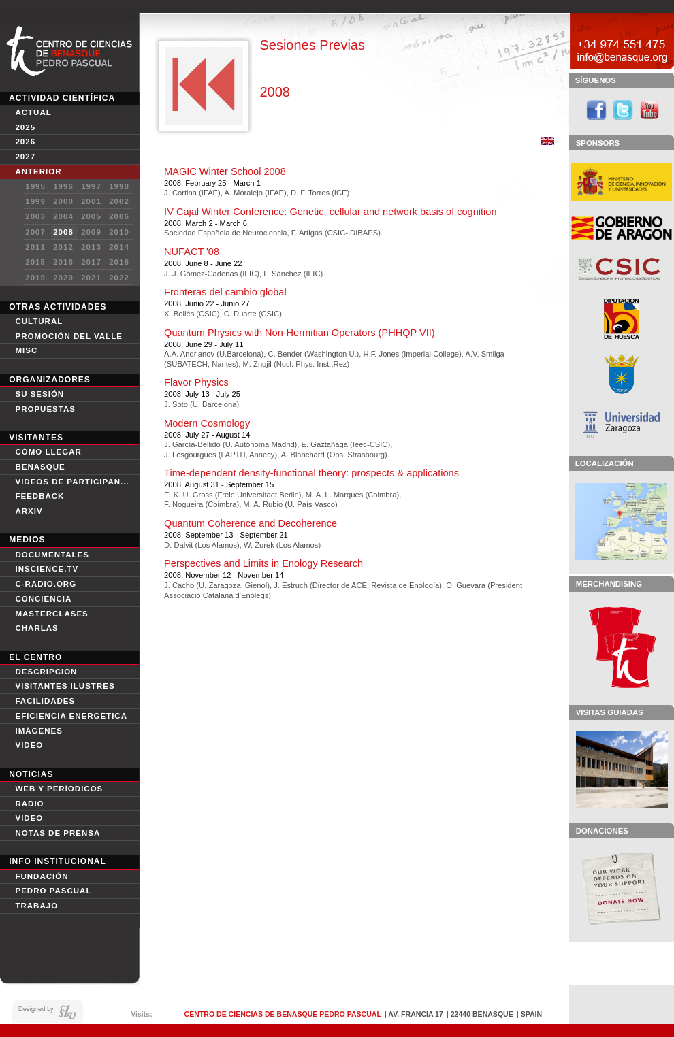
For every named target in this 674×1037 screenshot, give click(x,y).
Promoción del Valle (68, 336)
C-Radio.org (45, 584)
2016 (63, 262)
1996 (63, 186)
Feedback (39, 496)
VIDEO (29, 745)
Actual (33, 112)
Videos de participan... (72, 482)
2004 (63, 216)
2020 (63, 278)
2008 (63, 232)
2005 (91, 216)
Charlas (36, 628)
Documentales (52, 554)
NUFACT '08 (191, 251)
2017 (91, 262)
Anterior (38, 171)
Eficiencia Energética (71, 716)
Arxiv (28, 511)
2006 (119, 216)
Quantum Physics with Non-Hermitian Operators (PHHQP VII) (299, 332)
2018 (119, 262)
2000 (63, 201)
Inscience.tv (46, 569)
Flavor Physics (196, 382)
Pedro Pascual (53, 891)
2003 (35, 216)
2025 (25, 127)
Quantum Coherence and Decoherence (250, 523)
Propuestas (45, 409)
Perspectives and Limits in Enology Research (263, 563)
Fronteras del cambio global (225, 291)
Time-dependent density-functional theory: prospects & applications (311, 472)
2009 (91, 232)
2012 (63, 247)
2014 (119, 247)
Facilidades (45, 701)
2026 (25, 141)
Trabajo (36, 906)
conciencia (43, 599)
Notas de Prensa (57, 833)
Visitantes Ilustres (64, 686)
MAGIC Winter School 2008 (225, 171)
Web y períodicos (59, 789)
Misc (26, 350)
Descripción (46, 672)
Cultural (39, 321)
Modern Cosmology (207, 423)
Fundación (41, 876)
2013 (91, 247)
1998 (119, 186)
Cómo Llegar (48, 452)
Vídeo (29, 818)
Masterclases (51, 614)
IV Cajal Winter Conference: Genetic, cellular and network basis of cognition (330, 211)
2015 (35, 262)
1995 (35, 186)
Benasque (40, 467)
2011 (35, 247)
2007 (35, 232)
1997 (91, 186)
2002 (119, 201)
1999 (35, 201)
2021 (91, 278)
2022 (119, 278)
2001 (91, 201)
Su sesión (39, 394)
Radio (29, 804)
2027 (25, 156)
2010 (119, 232)
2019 (35, 278)
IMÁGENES (38, 731)
